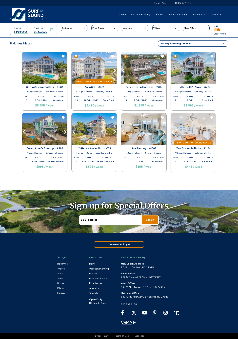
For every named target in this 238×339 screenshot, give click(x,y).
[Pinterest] (155, 313)
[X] (134, 313)
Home (122, 14)
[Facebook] (122, 313)
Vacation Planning (141, 14)
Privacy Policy (101, 336)
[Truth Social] (177, 312)
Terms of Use (122, 336)
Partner (160, 14)
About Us (216, 14)
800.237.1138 (183, 3)
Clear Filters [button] (220, 33)
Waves (61, 268)
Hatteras (62, 293)
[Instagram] (165, 313)
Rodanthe (62, 263)
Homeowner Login (119, 244)
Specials (93, 293)
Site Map (139, 336)
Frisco (60, 288)
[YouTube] (144, 313)
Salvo (60, 273)
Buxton (61, 283)
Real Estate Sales (178, 14)
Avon (60, 278)
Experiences (199, 14)
